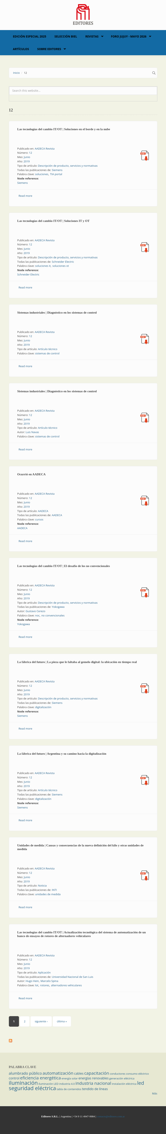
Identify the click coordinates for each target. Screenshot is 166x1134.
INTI (54, 890)
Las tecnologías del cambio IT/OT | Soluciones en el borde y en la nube (63, 129)
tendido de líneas (95, 1089)
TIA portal (56, 174)
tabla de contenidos (69, 1089)
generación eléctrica (121, 1078)
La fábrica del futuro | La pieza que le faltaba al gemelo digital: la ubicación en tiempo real (77, 662)
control (14, 1078)
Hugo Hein (32, 981)
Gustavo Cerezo (35, 611)
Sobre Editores (49, 49)
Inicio (16, 73)
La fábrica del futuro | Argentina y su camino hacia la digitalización (61, 753)
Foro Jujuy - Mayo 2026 (128, 36)
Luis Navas (32, 432)
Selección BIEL (65, 36)
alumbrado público (25, 1073)
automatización (57, 1073)
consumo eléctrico (137, 1073)
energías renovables (94, 1078)
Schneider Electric (63, 262)
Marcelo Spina (49, 981)
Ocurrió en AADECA (31, 474)
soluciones (41, 174)
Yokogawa (58, 607)
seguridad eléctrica (32, 1088)
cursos (39, 519)
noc (37, 615)
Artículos (21, 49)
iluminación (23, 1082)
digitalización (43, 707)
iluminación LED (49, 1084)
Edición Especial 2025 (29, 36)
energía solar (69, 1078)
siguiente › (41, 1021)
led (140, 1083)
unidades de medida (48, 894)
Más (154, 1093)
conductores (117, 1073)
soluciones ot (60, 266)
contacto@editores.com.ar (111, 1116)
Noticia (42, 885)
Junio (27, 157)
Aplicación (44, 972)
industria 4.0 (67, 1084)
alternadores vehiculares (66, 985)
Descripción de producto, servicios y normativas (68, 166)
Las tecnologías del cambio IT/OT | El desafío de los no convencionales (63, 566)
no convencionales (53, 615)
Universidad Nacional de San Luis (72, 977)
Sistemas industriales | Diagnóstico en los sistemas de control (57, 312)
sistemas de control (47, 353)
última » (62, 1021)
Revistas (92, 36)
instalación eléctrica (124, 1084)
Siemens (57, 170)
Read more (25, 196)
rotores (44, 985)
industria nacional (93, 1083)
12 (30, 153)
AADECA (43, 511)
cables (79, 1073)
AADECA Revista (44, 148)
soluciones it (43, 266)
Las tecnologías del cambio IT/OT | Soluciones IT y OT (53, 221)
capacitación (96, 1073)
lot (36, 985)
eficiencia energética (40, 1078)
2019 (27, 161)
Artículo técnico (47, 349)
